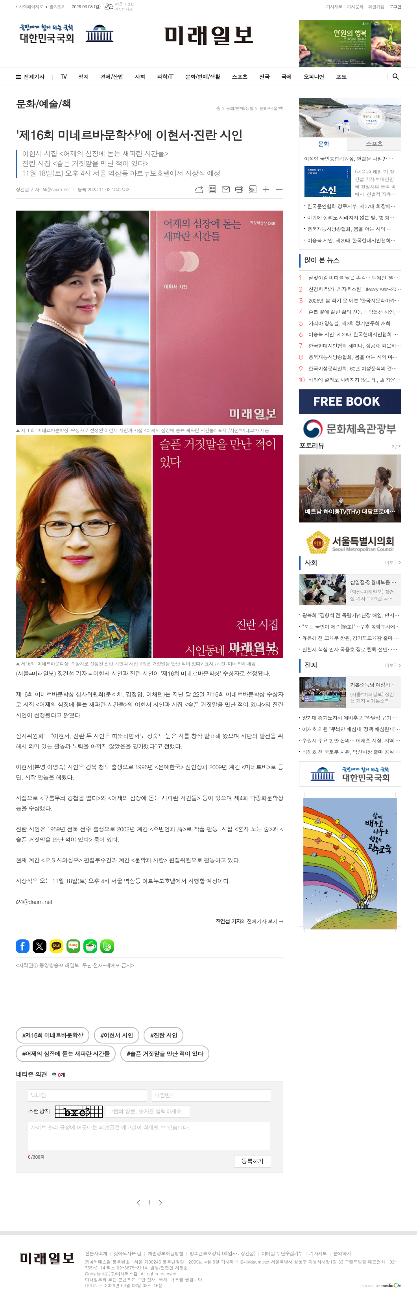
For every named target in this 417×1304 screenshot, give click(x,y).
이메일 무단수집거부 (282, 1253)
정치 (83, 77)
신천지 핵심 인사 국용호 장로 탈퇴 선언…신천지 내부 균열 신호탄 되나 (351, 649)
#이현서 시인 (116, 1035)
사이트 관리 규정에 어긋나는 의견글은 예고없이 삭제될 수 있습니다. (110, 1127)
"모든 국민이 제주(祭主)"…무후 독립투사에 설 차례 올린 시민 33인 (351, 626)
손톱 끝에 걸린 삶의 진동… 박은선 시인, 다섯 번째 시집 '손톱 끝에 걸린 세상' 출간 (354, 312)
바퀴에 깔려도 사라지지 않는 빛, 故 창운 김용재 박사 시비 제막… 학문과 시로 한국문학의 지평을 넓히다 (351, 217)
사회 (140, 77)
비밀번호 (165, 1095)
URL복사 (199, 189)
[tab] (323, 144)
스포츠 (239, 77)
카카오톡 (56, 946)
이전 (138, 1202)
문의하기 (342, 1253)
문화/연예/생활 (202, 77)
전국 (264, 77)
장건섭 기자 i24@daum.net (43, 189)
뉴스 (321, 260)
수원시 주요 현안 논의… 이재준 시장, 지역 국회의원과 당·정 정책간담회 (351, 740)
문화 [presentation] (323, 143)
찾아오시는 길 (127, 1253)
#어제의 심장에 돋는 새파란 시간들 (65, 1053)
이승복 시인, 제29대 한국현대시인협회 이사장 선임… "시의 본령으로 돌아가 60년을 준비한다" (351, 240)
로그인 (395, 6)
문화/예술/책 (271, 108)
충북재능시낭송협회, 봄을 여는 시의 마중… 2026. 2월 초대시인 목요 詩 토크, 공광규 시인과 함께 (351, 229)
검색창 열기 (393, 76)
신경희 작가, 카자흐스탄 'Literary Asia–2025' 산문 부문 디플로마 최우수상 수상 (354, 289)
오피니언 (313, 77)
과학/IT (165, 77)
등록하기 (253, 1161)
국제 (286, 77)
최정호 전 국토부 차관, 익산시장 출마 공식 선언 (351, 752)
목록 (212, 189)
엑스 (39, 946)
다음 (160, 1202)
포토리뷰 (311, 445)
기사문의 (355, 6)
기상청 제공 (124, 9)
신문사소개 (96, 1253)
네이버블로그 (73, 946)
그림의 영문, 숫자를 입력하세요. (145, 1111)
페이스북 (23, 946)
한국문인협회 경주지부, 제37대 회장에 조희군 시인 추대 (351, 206)
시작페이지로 (31, 6)
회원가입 (376, 6)
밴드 (107, 946)
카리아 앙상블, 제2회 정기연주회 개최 (349, 323)
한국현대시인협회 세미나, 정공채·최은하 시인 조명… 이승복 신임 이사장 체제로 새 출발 (354, 346)
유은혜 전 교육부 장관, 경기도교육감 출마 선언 (351, 638)
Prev (309, 487)
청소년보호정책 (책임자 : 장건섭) (222, 1253)
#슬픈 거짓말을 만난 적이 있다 (165, 1053)
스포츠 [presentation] (374, 143)
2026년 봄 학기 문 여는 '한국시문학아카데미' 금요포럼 (354, 300)
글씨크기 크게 (266, 189)
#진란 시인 (163, 1035)
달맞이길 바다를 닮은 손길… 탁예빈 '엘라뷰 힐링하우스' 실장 (354, 278)
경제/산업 (111, 77)
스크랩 (252, 189)
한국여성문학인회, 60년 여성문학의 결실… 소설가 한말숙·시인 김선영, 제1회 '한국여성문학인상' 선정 (354, 368)
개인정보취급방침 (165, 1253)
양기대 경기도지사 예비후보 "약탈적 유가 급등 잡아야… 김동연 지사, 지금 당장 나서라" (351, 717)
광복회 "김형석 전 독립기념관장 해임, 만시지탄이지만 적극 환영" (351, 615)
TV (63, 77)
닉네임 (38, 1095)
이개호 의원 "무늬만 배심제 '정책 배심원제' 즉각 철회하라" (351, 729)
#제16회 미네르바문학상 (52, 1035)
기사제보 (334, 6)
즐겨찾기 (58, 6)
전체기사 (34, 77)
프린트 (239, 189)
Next (391, 487)
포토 (341, 77)
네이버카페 (90, 946)
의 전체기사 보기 (246, 921)
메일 (226, 189)
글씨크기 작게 (279, 189)
